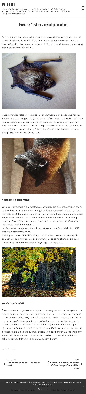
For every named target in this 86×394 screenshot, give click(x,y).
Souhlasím (43, 389)
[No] (83, 387)
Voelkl (9, 4)
